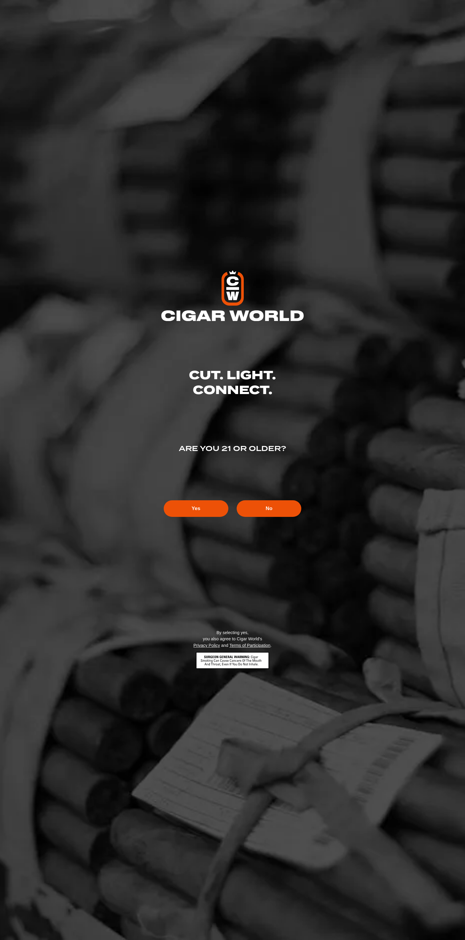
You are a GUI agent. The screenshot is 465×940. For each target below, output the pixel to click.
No (272, 509)
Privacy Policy (206, 645)
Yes (192, 509)
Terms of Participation (249, 645)
